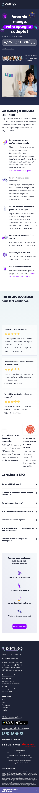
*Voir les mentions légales (20, 171)
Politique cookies (13, 755)
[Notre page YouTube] (22, 734)
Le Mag (4, 686)
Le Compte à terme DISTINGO (12, 665)
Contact (4, 700)
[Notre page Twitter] (17, 734)
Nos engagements (8, 681)
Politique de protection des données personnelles (19, 752)
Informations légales (19, 750)
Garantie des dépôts (25, 760)
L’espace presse (7, 691)
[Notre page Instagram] (13, 734)
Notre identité (6, 679)
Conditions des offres (13, 760)
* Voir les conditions (8, 49)
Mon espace (6, 705)
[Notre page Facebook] (4, 734)
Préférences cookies (25, 755)
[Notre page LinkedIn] (8, 734)
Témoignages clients (8, 689)
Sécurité (4, 710)
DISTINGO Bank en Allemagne (12, 670)
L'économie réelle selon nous (11, 684)
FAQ (3, 702)
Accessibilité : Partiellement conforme (13, 758)
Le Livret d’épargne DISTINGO (12, 662)
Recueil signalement (16, 763)
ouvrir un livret (19, 626)
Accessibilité (6, 707)
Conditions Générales (29, 758)
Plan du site (25, 763)
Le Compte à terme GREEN (11, 667)
